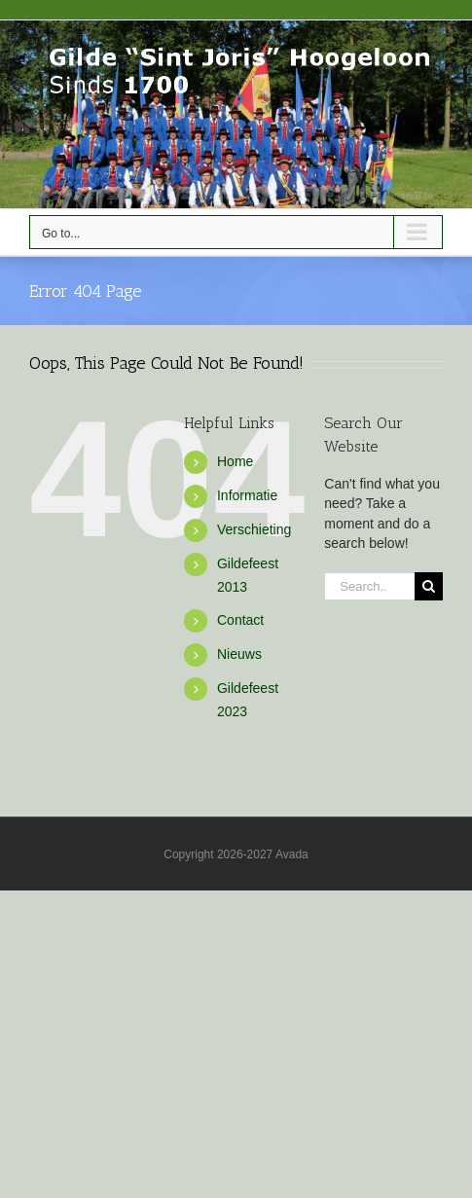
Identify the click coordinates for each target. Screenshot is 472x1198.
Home (235, 461)
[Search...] (369, 586)
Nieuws (239, 654)
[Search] (429, 586)
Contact (240, 620)
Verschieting (254, 529)
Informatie (247, 495)
